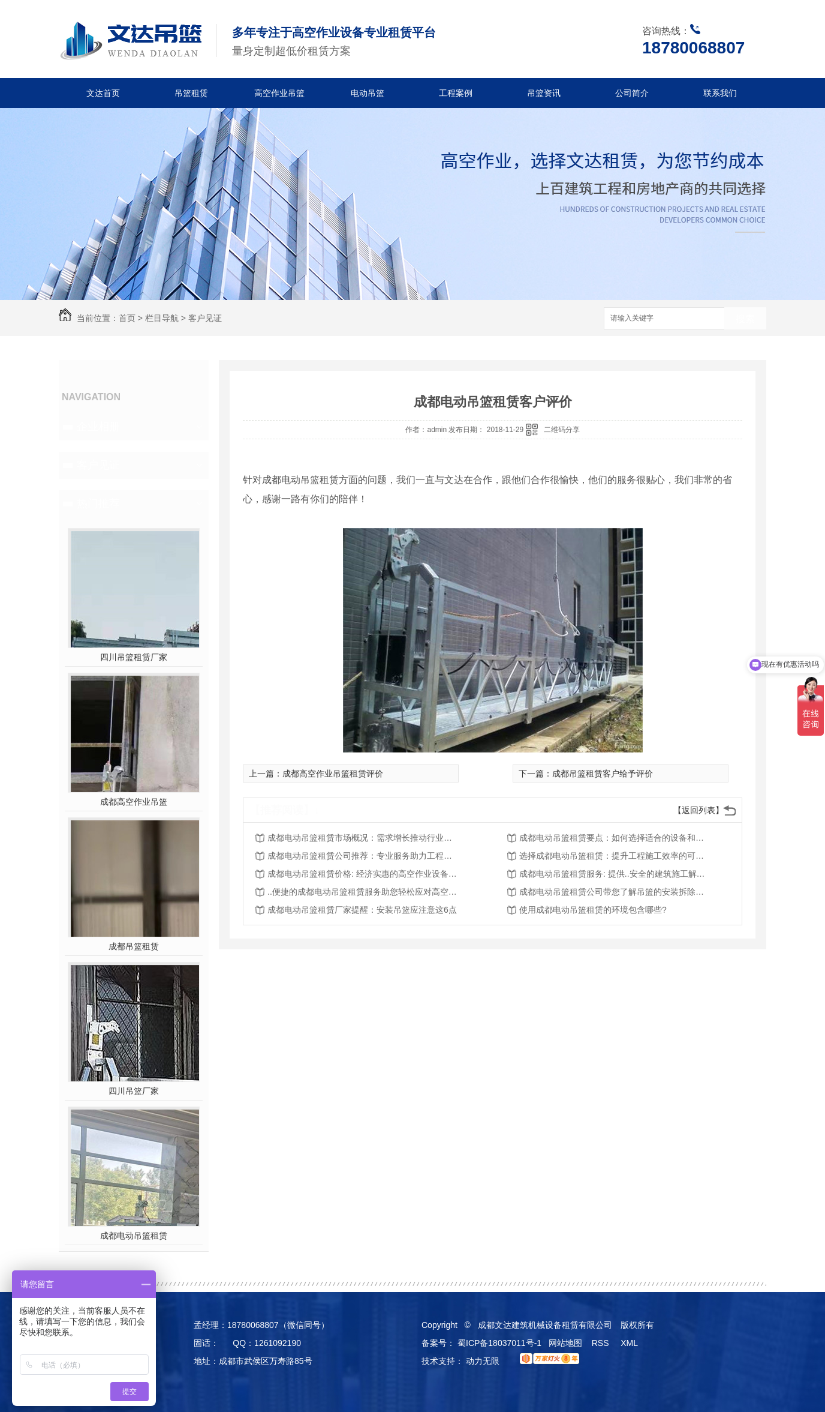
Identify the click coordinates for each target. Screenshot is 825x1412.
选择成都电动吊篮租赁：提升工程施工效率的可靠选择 (615, 856)
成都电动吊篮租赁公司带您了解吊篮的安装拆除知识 (615, 892)
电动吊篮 (367, 93)
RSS (602, 1343)
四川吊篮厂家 (134, 1091)
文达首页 (103, 93)
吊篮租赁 (191, 93)
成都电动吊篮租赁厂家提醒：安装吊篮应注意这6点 (362, 910)
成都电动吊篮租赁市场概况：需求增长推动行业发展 (363, 838)
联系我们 (720, 93)
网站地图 (565, 1343)
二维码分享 (562, 429)
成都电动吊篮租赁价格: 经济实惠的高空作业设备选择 (363, 874)
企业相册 (98, 427)
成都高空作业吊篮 (133, 802)
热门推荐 (98, 503)
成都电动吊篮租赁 (133, 1235)
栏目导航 (162, 318)
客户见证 (205, 318)
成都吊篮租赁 (134, 946)
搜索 (745, 319)
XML (630, 1343)
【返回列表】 (698, 810)
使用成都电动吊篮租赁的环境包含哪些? (593, 910)
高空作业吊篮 (279, 93)
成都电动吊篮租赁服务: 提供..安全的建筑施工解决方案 (615, 874)
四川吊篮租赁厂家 (133, 657)
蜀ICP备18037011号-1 (499, 1343)
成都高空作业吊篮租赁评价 (332, 773)
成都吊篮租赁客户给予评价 (602, 773)
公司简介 (632, 93)
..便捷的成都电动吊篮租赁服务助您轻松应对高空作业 (363, 892)
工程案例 (455, 93)
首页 (127, 318)
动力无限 (482, 1361)
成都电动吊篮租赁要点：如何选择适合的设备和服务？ (615, 838)
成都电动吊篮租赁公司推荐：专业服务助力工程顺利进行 (363, 856)
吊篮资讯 (544, 93)
